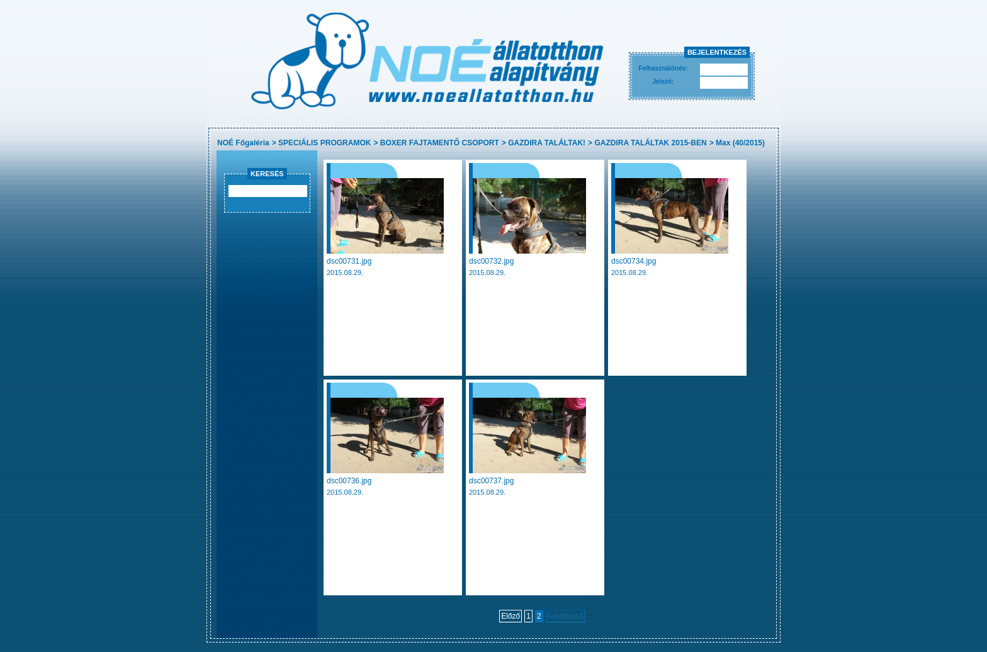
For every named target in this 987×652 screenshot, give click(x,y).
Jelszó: (663, 81)
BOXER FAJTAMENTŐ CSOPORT (439, 142)
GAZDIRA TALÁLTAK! (546, 142)
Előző (510, 616)
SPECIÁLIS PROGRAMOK (324, 142)
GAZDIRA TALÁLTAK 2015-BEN (650, 142)
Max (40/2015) (740, 142)
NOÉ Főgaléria (243, 142)
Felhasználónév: (663, 68)
